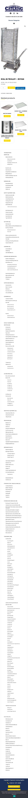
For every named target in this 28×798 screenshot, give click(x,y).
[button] (14, 3)
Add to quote (20, 88)
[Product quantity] (3, 88)
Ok (14, 796)
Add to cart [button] (7, 116)
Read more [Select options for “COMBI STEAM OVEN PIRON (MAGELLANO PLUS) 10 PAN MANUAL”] (7, 140)
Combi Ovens (9, 93)
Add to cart (11, 87)
